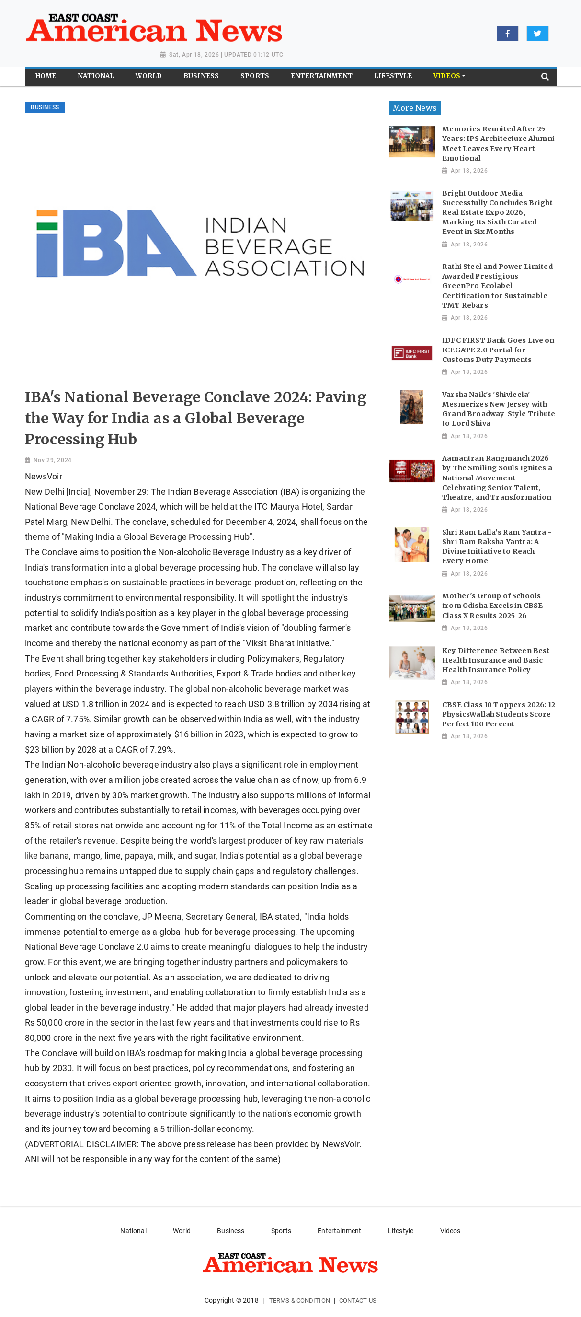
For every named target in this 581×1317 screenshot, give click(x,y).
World (182, 1231)
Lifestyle (400, 1231)
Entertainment (339, 1231)
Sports (281, 1231)
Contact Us (357, 1300)
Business (230, 1231)
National (133, 1231)
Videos (450, 1231)
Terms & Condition (299, 1300)
